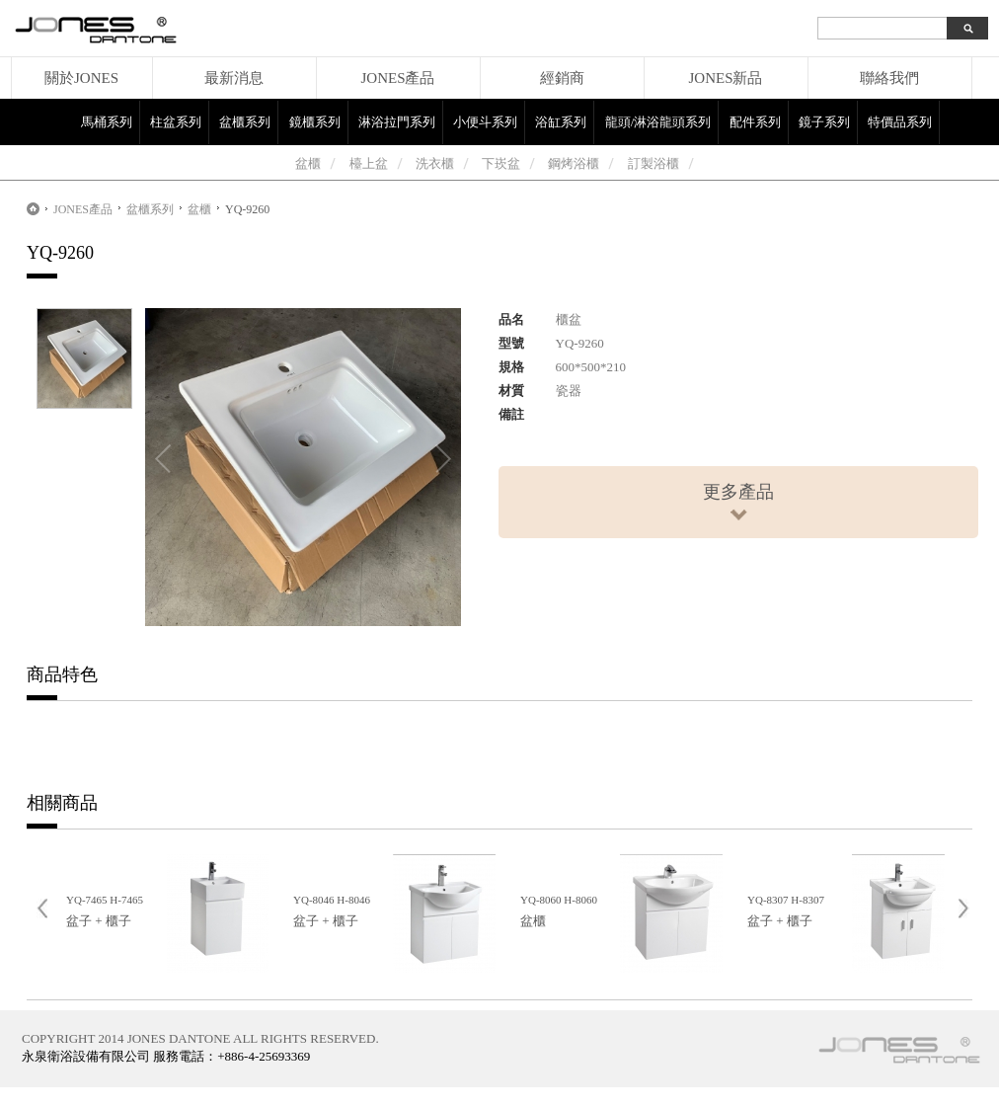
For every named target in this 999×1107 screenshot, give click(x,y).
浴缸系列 (560, 122)
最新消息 (234, 78)
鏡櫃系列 (315, 122)
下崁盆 (501, 163)
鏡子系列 (824, 122)
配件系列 (755, 122)
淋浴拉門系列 (396, 122)
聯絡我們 (889, 78)
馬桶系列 (106, 122)
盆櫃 (308, 163)
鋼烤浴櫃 (573, 163)
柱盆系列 (175, 122)
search (967, 28)
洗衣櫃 (435, 163)
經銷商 (562, 78)
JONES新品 (725, 78)
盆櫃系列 (244, 122)
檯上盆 (368, 163)
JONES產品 (397, 78)
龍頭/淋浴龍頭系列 (658, 122)
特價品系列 (900, 122)
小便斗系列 (485, 122)
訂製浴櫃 (653, 163)
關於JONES (81, 78)
